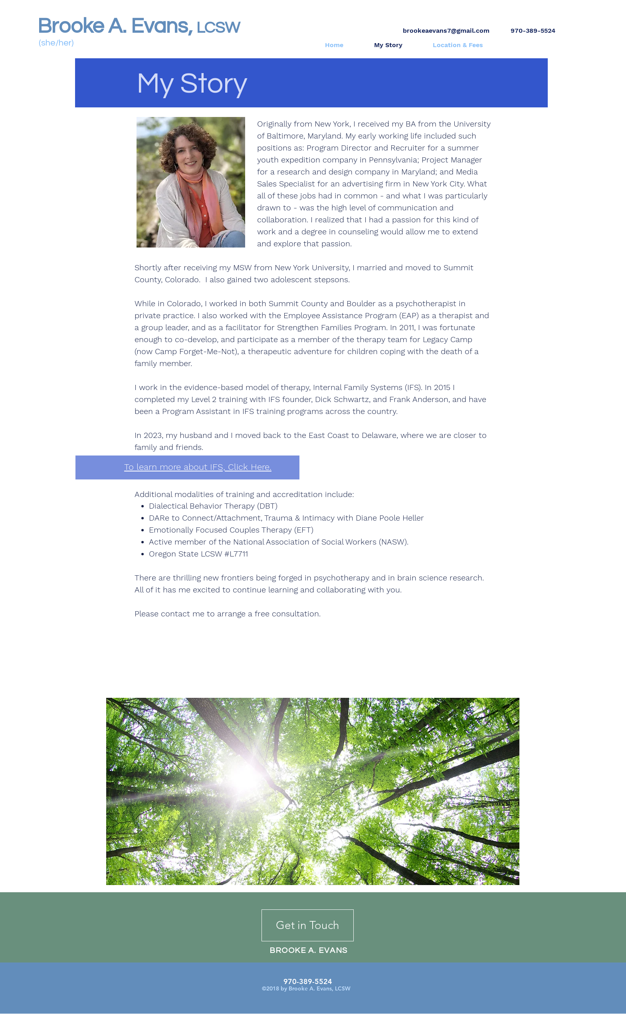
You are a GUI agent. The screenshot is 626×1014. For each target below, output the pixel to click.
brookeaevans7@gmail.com (446, 30)
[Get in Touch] (307, 925)
